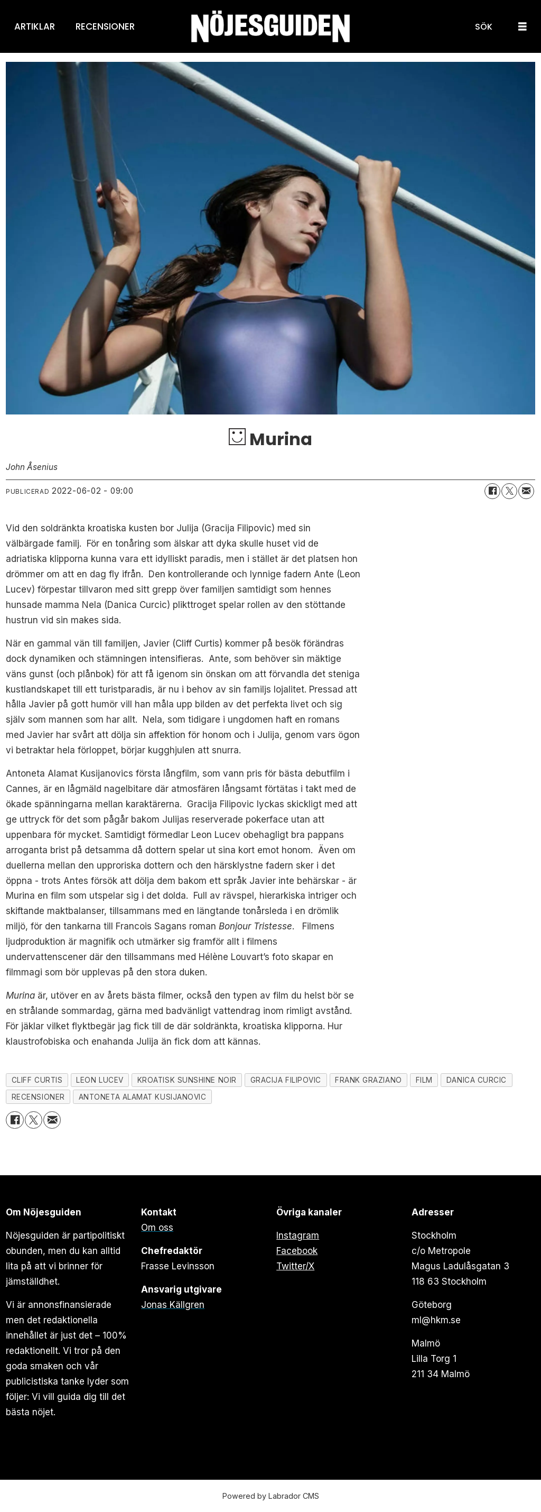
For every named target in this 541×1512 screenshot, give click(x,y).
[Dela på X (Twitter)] (509, 491)
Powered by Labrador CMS (270, 1495)
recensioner (38, 1097)
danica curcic (476, 1080)
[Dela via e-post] (526, 491)
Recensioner (105, 26)
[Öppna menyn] (522, 26)
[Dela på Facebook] (492, 491)
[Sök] (484, 26)
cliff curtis (37, 1080)
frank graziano (368, 1080)
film (424, 1080)
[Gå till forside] (270, 27)
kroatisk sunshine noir (187, 1080)
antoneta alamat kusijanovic (143, 1097)
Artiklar (34, 26)
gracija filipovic (285, 1080)
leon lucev (99, 1080)
